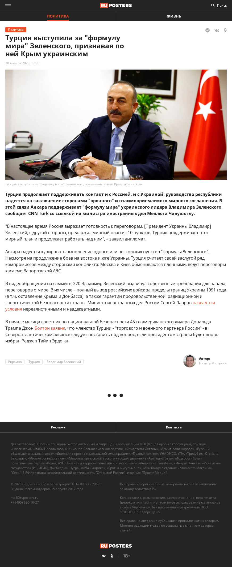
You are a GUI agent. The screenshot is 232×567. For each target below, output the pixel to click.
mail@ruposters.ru (24, 497)
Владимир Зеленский (64, 361)
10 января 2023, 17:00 (22, 63)
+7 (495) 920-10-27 (25, 502)
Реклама (58, 427)
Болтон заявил (50, 328)
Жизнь (174, 16)
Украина (15, 361)
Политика (58, 16)
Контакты (174, 427)
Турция (34, 361)
